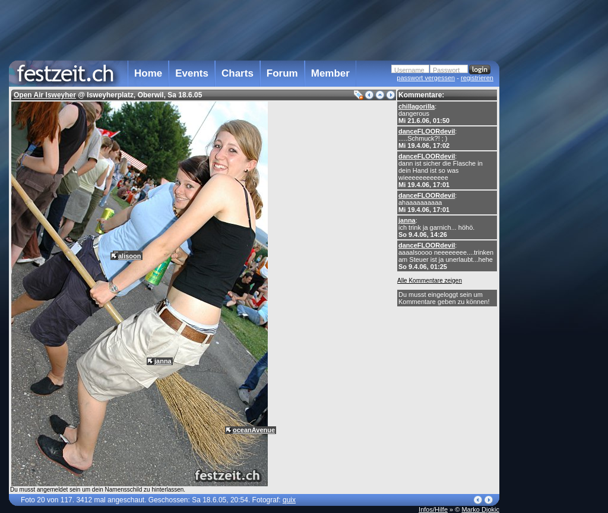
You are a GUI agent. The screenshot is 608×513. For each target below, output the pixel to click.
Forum (282, 73)
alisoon (129, 255)
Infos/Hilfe (433, 509)
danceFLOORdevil (426, 131)
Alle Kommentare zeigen (429, 280)
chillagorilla (416, 106)
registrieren (477, 77)
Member (330, 73)
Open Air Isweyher (45, 95)
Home (148, 73)
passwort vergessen (426, 77)
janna (407, 220)
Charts (237, 73)
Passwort (446, 70)
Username (409, 70)
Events (191, 73)
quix (289, 500)
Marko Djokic (480, 509)
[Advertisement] (551, 239)
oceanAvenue (254, 429)
